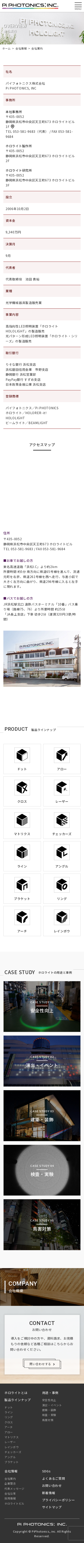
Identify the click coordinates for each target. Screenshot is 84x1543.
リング (8, 1417)
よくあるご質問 (53, 1478)
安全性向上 (49, 1400)
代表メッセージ (14, 1488)
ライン (8, 1412)
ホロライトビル (14, 1503)
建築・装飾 (49, 1410)
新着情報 (48, 1493)
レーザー (10, 1442)
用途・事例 (50, 1392)
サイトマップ (52, 1507)
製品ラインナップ (17, 1400)
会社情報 (11, 1471)
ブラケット (11, 1462)
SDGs (46, 1471)
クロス (8, 1422)
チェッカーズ (12, 1452)
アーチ (8, 1427)
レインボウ (11, 1447)
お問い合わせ (52, 1485)
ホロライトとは (16, 1392)
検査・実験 (49, 1415)
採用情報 (10, 1498)
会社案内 (10, 1478)
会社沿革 (10, 1493)
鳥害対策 (48, 1420)
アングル (10, 1457)
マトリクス (11, 1437)
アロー (8, 1432)
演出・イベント (52, 1405)
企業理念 (10, 1483)
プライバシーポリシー (58, 1500)
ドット (8, 1407)
